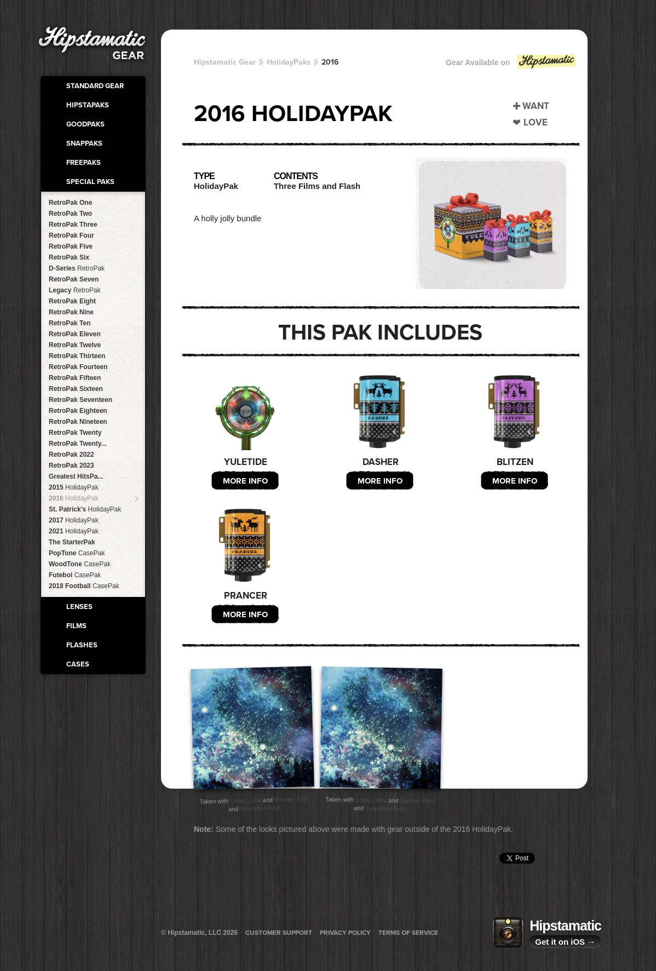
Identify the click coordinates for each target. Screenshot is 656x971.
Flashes (81, 645)
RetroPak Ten (69, 323)
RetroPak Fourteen (78, 367)
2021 (74, 531)
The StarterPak (72, 542)
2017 (74, 520)
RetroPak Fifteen (75, 378)
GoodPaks (85, 124)
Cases (77, 664)
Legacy (75, 290)
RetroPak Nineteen (78, 422)
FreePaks (83, 162)
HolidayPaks (288, 62)
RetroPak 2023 (71, 465)
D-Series (77, 268)
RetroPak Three (73, 224)
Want (535, 106)
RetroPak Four (71, 235)
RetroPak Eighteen (78, 411)
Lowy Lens (245, 799)
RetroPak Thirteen (77, 356)
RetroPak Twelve (75, 345)
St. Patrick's (85, 509)
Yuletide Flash (260, 808)
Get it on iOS (565, 941)
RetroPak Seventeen (80, 400)
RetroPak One (70, 202)
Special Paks (90, 181)
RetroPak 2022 (71, 454)
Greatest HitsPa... (76, 476)
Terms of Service (408, 932)
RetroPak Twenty (75, 432)
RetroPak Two (70, 213)
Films (76, 626)
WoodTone (80, 564)
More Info (245, 481)
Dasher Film (291, 799)
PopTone (77, 553)
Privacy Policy (345, 932)
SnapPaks (84, 143)
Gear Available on (511, 65)
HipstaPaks (87, 105)
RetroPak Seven (74, 279)
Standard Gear (95, 86)
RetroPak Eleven (75, 334)
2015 (74, 487)
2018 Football (84, 586)
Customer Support (278, 932)
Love (535, 122)
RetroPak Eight (72, 301)
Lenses (79, 606)
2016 (74, 498)
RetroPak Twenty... (78, 443)
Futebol (75, 575)
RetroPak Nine (71, 312)
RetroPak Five (71, 246)
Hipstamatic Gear (225, 62)
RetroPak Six (69, 257)
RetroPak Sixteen (76, 389)
